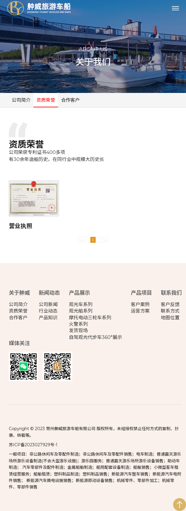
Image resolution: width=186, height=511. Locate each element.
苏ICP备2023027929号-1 (33, 444)
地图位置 (170, 317)
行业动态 (48, 311)
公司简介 (21, 100)
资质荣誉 (45, 100)
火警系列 (78, 324)
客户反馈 (170, 304)
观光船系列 (80, 311)
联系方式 (170, 311)
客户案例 (140, 304)
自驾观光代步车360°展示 (95, 337)
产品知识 (48, 317)
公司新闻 (48, 304)
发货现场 (78, 330)
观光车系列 (80, 304)
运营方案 (140, 311)
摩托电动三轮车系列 (90, 317)
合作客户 (70, 100)
